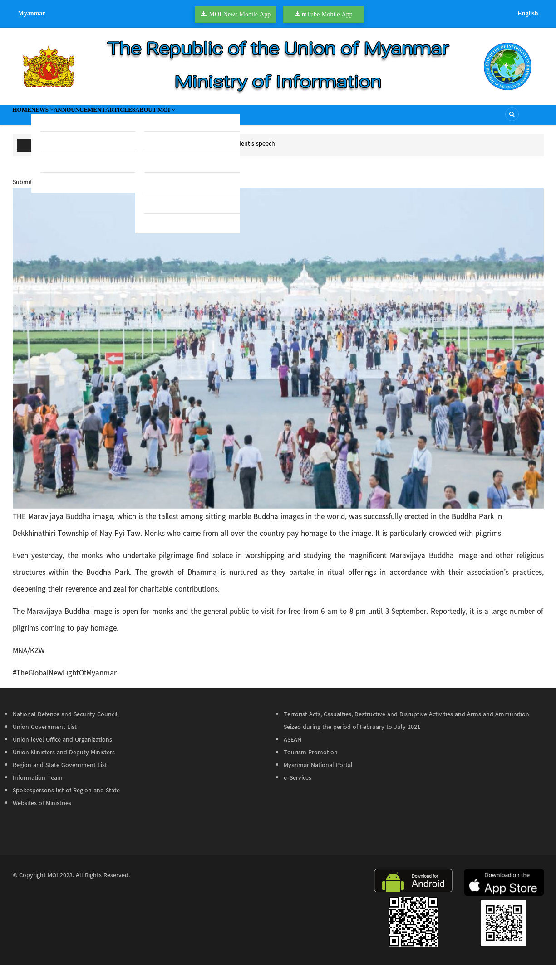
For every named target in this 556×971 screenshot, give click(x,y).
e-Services (297, 784)
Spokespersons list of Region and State (66, 797)
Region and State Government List (60, 772)
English (527, 13)
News (61, 118)
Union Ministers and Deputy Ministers (64, 759)
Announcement (113, 118)
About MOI (220, 118)
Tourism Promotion (311, 759)
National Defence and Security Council (65, 721)
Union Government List (45, 733)
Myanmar (31, 13)
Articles (170, 118)
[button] (278, 354)
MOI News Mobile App (240, 14)
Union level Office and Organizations (62, 746)
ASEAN (292, 746)
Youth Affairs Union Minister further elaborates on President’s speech (180, 150)
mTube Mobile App (327, 14)
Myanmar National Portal (318, 772)
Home (28, 118)
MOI (53, 882)
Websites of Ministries (42, 810)
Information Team (38, 784)
